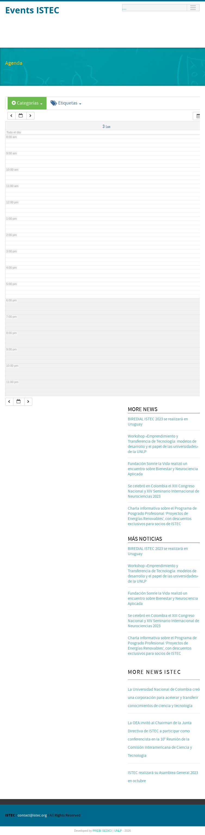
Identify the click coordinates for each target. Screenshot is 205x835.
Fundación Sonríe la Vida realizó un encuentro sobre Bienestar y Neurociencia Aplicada (163, 469)
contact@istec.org (32, 815)
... (124, 7)
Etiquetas (66, 103)
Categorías (27, 103)
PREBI (97, 830)
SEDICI (107, 830)
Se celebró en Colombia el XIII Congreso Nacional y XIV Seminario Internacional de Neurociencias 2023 (163, 491)
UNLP (118, 830)
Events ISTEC (32, 10)
